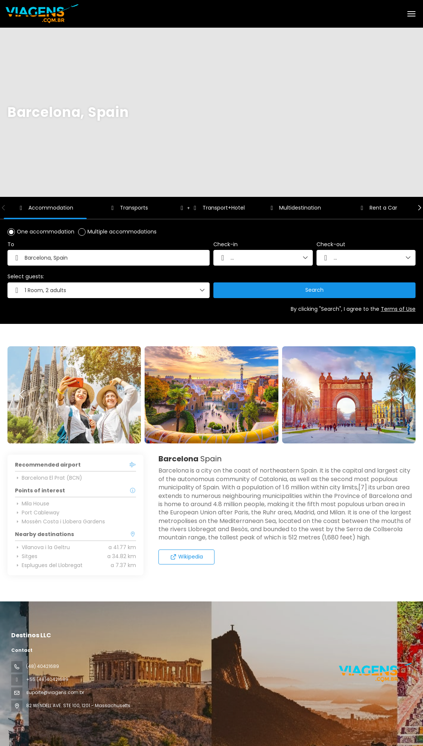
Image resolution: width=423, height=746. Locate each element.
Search (314, 290)
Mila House (32, 503)
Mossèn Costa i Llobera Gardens (60, 521)
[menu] (411, 14)
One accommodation (45, 231)
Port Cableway (37, 512)
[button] (3, 207)
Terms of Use (398, 309)
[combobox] (108, 258)
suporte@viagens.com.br (55, 692)
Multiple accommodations (122, 231)
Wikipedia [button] (186, 556)
